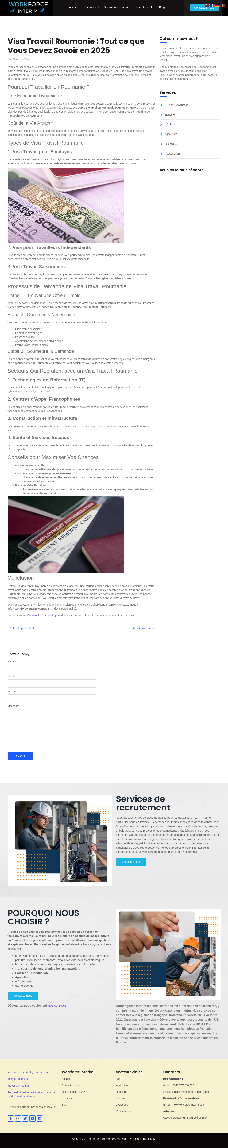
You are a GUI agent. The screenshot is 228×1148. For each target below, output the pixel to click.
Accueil (73, 7)
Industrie (169, 115)
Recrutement (144, 7)
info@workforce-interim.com (26, 608)
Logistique (170, 144)
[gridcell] (168, 835)
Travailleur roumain (19, 1085)
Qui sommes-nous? (116, 7)
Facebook (33, 615)
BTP (118, 1078)
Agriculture (170, 134)
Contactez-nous (71, 1085)
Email (11, 676)
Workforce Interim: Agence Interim (28, 1072)
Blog (162, 7)
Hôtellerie (170, 124)
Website (12, 691)
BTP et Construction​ (176, 105)
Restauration (172, 154)
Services (90, 7)
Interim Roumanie (18, 1078)
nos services (57, 1005)
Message (13, 706)
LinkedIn (49, 615)
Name (12, 661)
